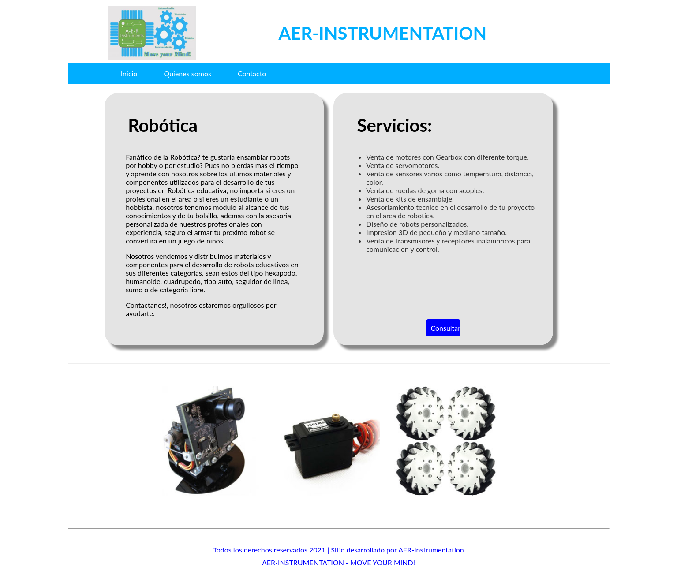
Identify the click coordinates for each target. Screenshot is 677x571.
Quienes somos (187, 73)
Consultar (445, 328)
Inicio (129, 73)
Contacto (252, 73)
